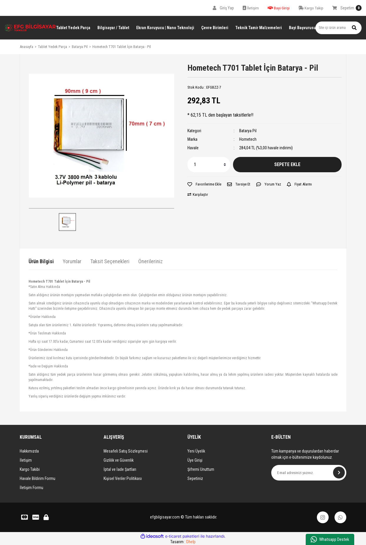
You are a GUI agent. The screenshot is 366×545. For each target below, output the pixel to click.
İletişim (26, 460)
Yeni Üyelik (196, 451)
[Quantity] (208, 164)
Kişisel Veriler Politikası (123, 478)
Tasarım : (183, 541)
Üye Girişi (194, 460)
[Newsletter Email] (308, 473)
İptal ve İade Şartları (120, 469)
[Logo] (30, 27)
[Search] (338, 27)
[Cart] (347, 8)
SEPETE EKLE (287, 164)
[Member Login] (223, 8)
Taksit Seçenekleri (109, 261)
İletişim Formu (31, 487)
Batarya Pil (248, 130)
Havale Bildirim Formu (37, 478)
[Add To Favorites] (204, 184)
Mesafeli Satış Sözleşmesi (126, 451)
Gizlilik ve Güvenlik (119, 460)
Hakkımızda (29, 451)
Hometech (248, 139)
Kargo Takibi (30, 469)
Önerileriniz (150, 261)
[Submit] (339, 472)
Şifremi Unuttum (200, 469)
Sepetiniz (195, 478)
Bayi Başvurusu (302, 27)
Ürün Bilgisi (41, 261)
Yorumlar (72, 261)
